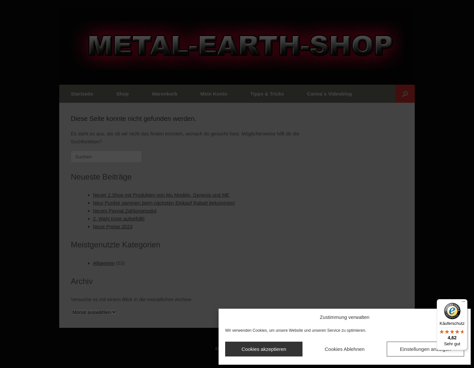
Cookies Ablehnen (345, 349)
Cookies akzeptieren (264, 349)
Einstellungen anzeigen (425, 349)
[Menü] (463, 303)
